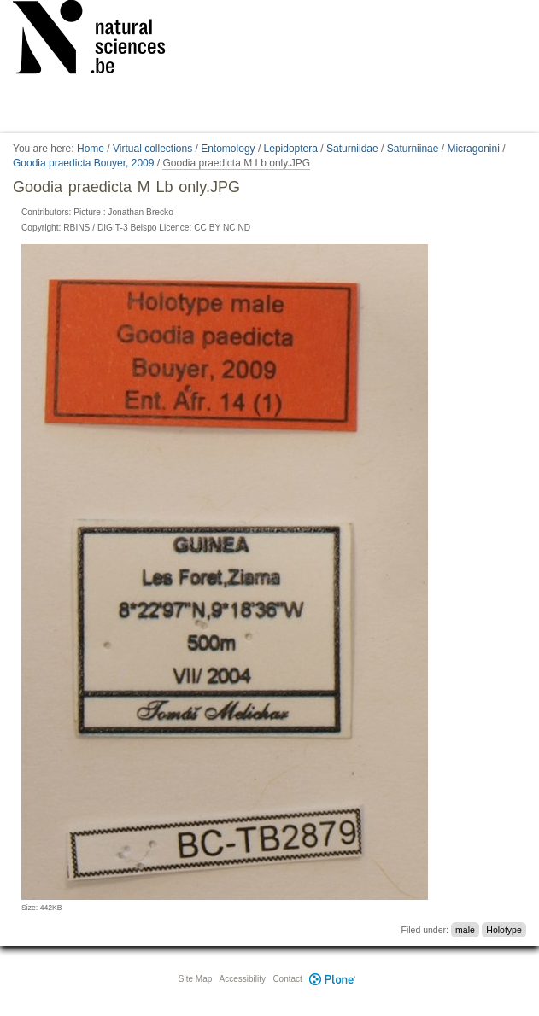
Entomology (228, 149)
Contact (287, 979)
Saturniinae (413, 149)
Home (90, 149)
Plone (333, 979)
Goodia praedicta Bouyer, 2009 (83, 163)
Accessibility (243, 979)
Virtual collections (152, 149)
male (465, 930)
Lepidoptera (291, 149)
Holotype (503, 930)
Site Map (195, 979)
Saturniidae (352, 149)
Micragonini (473, 149)
